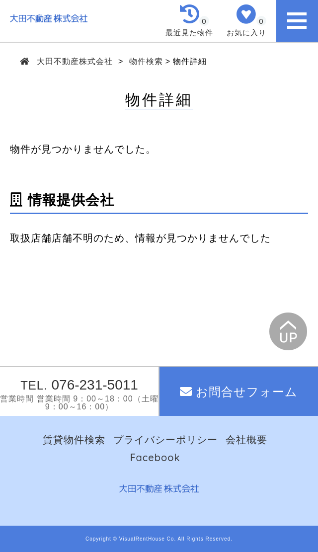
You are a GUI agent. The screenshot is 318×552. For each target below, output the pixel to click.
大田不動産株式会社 (75, 61)
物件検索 (146, 61)
